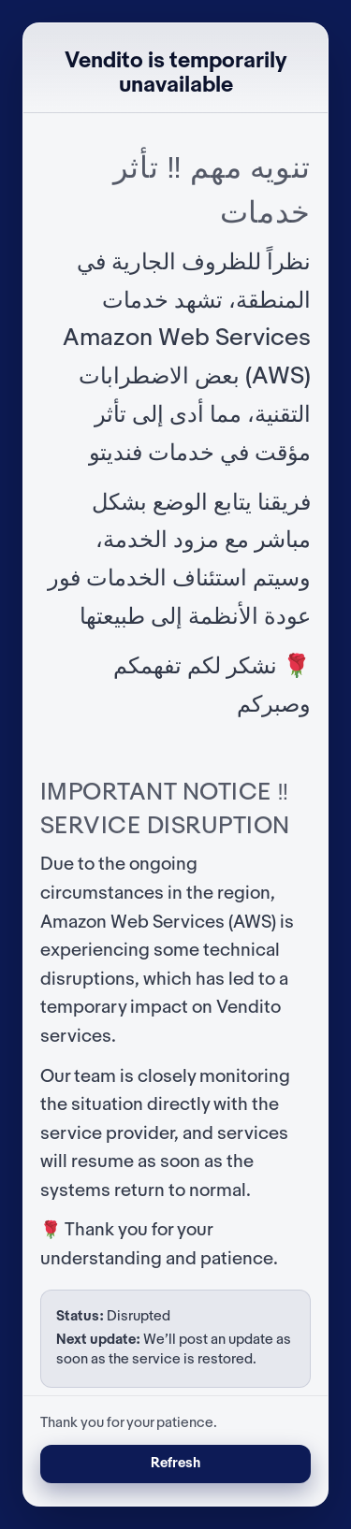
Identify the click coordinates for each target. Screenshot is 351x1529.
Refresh (175, 1463)
